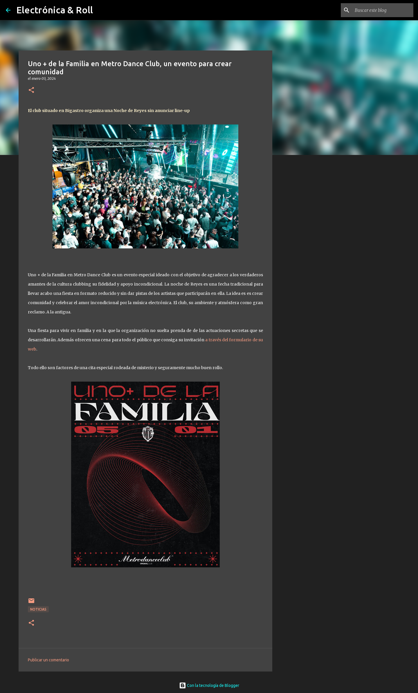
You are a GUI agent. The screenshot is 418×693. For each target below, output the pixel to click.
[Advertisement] (301, 251)
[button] (31, 90)
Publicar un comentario (48, 660)
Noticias (38, 609)
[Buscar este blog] (382, 10)
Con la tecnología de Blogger (209, 685)
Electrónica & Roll (54, 10)
